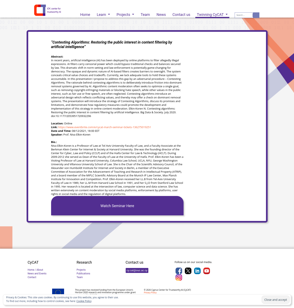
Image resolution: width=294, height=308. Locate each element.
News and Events (37, 273)
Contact (32, 277)
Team (145, 13)
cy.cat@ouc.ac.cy (137, 270)
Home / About (35, 269)
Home (85, 13)
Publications (83, 273)
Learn (102, 13)
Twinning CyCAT (211, 14)
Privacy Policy (150, 292)
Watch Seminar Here (117, 206)
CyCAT (187, 289)
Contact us (181, 13)
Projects (124, 13)
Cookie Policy (83, 301)
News (161, 13)
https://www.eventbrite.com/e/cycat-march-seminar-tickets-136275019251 (104, 127)
